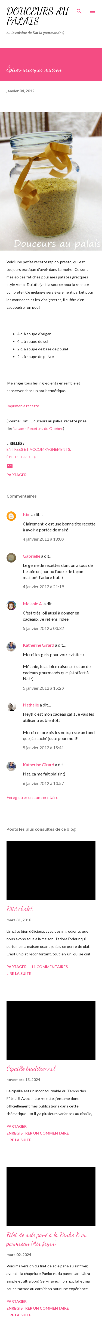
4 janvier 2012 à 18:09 (43, 538)
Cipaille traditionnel (31, 1068)
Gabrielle (31, 555)
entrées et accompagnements (38, 449)
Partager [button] (17, 474)
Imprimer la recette (23, 405)
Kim (26, 514)
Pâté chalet (20, 909)
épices (13, 457)
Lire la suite (19, 973)
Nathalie (31, 704)
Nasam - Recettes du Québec (38, 428)
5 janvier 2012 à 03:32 (43, 628)
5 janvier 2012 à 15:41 (43, 747)
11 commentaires (49, 966)
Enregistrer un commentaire (32, 797)
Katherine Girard (38, 644)
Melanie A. (33, 603)
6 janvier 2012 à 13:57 (43, 783)
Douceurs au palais (38, 16)
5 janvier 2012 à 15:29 (43, 688)
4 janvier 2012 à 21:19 (43, 586)
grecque (30, 457)
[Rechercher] (79, 9)
